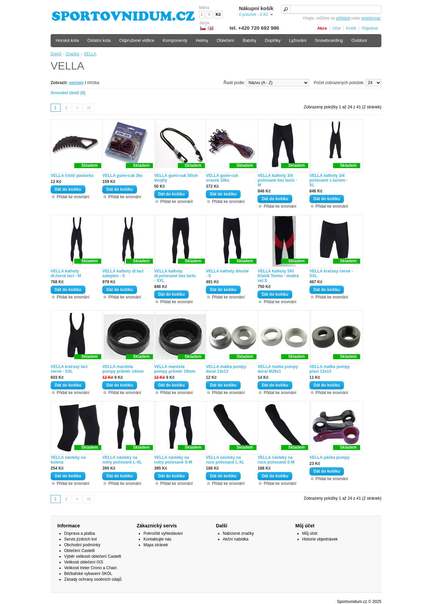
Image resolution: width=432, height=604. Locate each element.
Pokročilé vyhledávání (163, 533)
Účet (336, 28)
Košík (351, 28)
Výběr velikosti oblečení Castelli (92, 556)
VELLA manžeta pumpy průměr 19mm (174, 369)
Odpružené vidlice (136, 40)
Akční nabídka (235, 539)
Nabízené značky (238, 533)
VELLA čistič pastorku (72, 175)
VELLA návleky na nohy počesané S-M (173, 460)
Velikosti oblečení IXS (83, 562)
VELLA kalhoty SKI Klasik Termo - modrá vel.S (278, 276)
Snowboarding (329, 40)
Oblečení (225, 40)
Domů (56, 54)
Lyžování (297, 40)
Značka (72, 54)
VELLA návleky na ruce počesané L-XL (225, 460)
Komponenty (175, 40)
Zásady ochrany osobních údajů (93, 579)
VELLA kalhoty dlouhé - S (227, 273)
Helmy (202, 40)
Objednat (369, 28)
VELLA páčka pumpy (329, 457)
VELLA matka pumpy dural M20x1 (278, 369)
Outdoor (359, 40)
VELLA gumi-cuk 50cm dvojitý (176, 178)
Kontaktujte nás (157, 539)
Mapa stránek (155, 545)
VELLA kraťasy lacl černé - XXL (69, 369)
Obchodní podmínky (82, 545)
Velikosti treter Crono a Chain (90, 568)
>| (88, 107)
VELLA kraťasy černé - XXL (331, 273)
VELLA (90, 54)
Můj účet (309, 533)
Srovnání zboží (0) (68, 92)
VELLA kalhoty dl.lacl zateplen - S (122, 273)
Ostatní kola (99, 40)
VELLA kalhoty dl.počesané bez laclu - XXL (175, 276)
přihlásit (343, 18)
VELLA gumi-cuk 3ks (122, 175)
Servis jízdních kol (80, 539)
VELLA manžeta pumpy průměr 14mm (122, 369)
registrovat (370, 18)
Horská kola (67, 40)
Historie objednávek (320, 539)
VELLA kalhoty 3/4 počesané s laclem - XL (328, 180)
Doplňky (272, 40)
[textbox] (331, 9)
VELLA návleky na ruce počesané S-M (276, 460)
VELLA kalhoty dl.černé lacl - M (66, 273)
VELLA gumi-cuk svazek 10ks (222, 178)
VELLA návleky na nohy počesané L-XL (122, 460)
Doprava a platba (79, 533)
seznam (76, 82)
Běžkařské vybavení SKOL (88, 573)
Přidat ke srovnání (73, 196)
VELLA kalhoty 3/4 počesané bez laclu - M (277, 180)
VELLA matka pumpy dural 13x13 (226, 369)
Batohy (249, 40)
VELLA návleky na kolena (68, 460)
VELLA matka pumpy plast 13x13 (329, 369)
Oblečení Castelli (79, 550)
